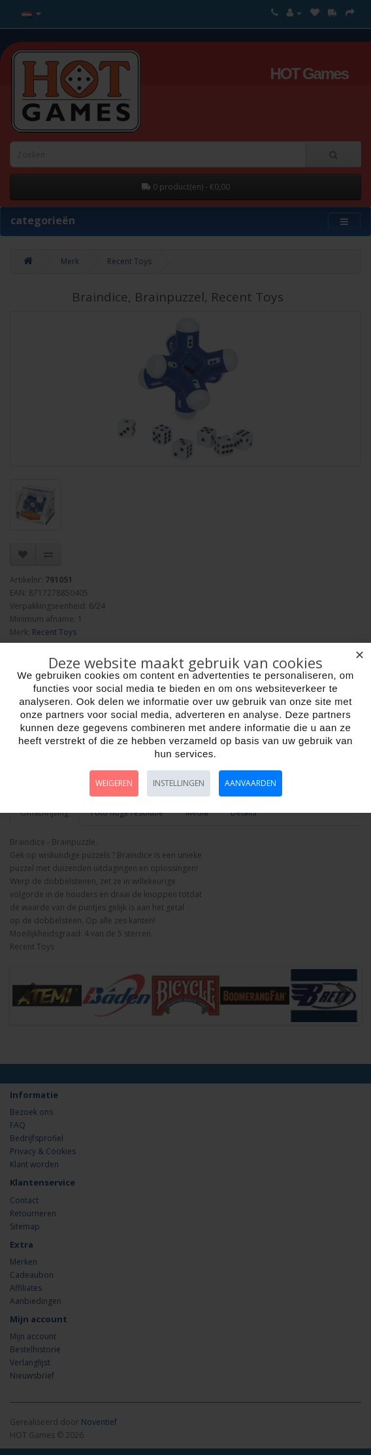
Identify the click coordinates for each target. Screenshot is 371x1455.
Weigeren (114, 783)
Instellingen (178, 783)
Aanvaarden (250, 783)
